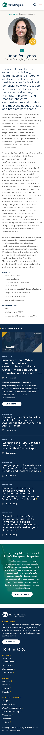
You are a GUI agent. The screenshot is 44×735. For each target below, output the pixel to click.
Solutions (8, 672)
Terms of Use (32, 727)
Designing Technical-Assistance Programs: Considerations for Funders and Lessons (21, 468)
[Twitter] (4, 649)
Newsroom (8, 669)
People (6, 692)
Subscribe (11, 642)
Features (7, 715)
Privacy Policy (18, 727)
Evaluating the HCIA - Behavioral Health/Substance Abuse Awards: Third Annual (21, 445)
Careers (7, 681)
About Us (7, 658)
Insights (7, 665)
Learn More (12, 404)
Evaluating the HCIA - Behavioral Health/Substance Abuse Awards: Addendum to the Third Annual (22, 421)
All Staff (13, 14)
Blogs (6, 700)
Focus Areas (9, 661)
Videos (6, 722)
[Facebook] (9, 649)
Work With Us (22, 594)
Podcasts (7, 718)
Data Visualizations (12, 708)
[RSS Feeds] (23, 649)
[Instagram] (18, 649)
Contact (7, 684)
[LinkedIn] (14, 649)
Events (6, 688)
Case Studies (9, 704)
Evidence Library (12, 711)
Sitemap (5, 727)
